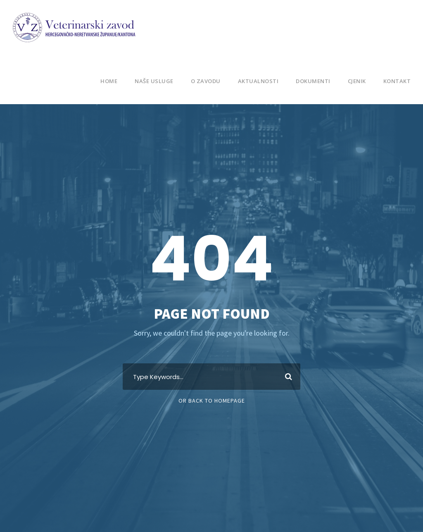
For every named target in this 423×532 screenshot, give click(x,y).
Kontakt (397, 81)
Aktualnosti (255, 81)
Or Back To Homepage (212, 400)
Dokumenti (310, 81)
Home (103, 81)
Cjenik (355, 81)
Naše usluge (150, 81)
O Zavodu (203, 81)
